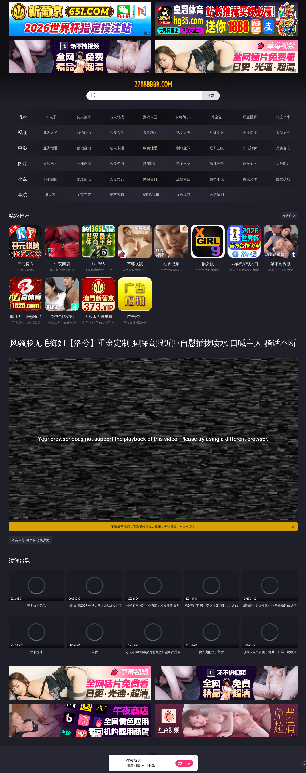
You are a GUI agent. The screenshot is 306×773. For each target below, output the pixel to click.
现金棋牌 (250, 117)
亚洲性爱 (50, 148)
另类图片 (283, 163)
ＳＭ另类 (283, 132)
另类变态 (283, 148)
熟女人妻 (183, 132)
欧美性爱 (150, 148)
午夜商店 (84, 194)
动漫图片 (150, 163)
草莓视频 (117, 194)
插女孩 (50, 194)
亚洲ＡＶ (50, 132)
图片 (22, 163)
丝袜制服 (217, 132)
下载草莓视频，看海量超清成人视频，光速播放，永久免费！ (203, 526)
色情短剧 (217, 194)
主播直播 (250, 132)
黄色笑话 (250, 179)
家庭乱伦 (84, 179)
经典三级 (217, 148)
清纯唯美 (217, 163)
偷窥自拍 (50, 163)
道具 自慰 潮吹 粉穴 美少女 (30, 540)
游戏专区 (150, 117)
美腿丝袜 (183, 163)
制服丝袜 (183, 148)
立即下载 (184, 763)
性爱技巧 (283, 179)
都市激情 (50, 179)
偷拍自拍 (84, 148)
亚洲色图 (84, 163)
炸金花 (216, 117)
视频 (22, 132)
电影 (22, 148)
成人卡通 (117, 148)
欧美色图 (117, 163)
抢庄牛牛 (283, 117)
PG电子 (50, 117)
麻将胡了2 (183, 117)
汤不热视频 (150, 194)
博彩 (22, 117)
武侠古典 (150, 179)
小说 (22, 179)
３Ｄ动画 (150, 132)
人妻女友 (117, 179)
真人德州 (84, 117)
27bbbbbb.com (153, 84)
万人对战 (117, 117)
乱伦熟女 (250, 148)
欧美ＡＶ (117, 132)
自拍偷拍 (84, 132)
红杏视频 (183, 194)
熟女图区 (250, 163)
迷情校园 (183, 179)
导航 (22, 195)
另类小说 (217, 179)
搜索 (210, 95)
